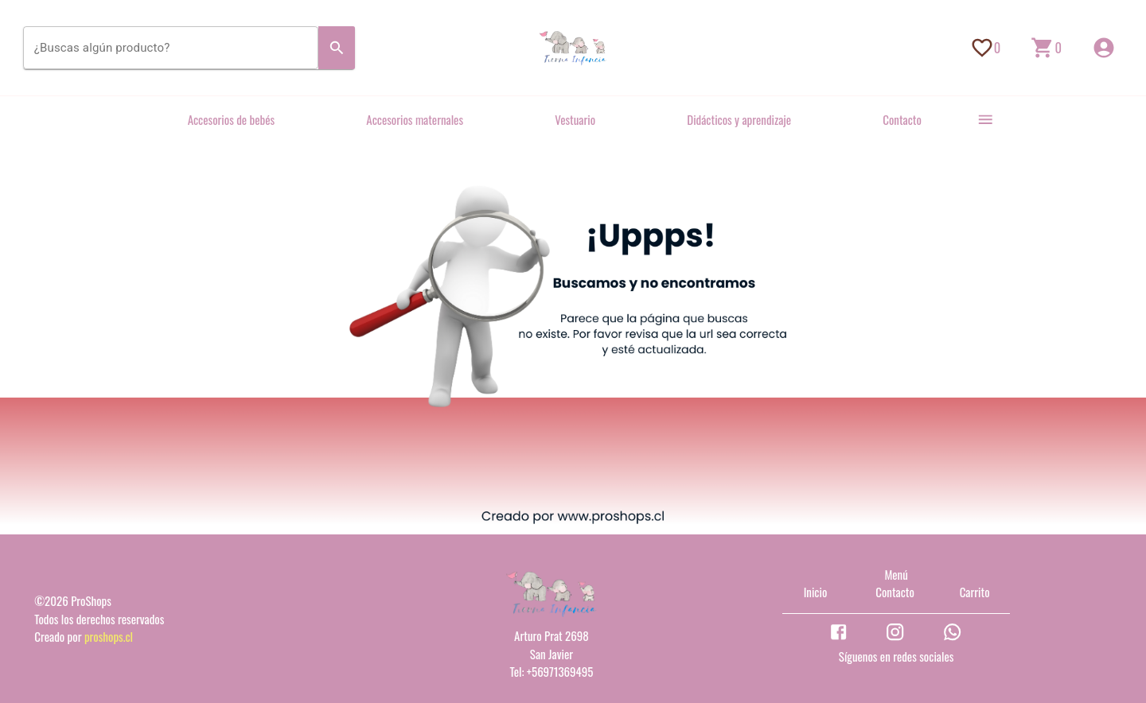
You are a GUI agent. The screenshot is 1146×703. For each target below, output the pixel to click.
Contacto (902, 119)
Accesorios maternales (414, 119)
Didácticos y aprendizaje (739, 119)
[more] (985, 119)
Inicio (816, 591)
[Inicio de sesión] (1104, 48)
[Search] (337, 48)
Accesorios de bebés (231, 119)
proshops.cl (108, 636)
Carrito (975, 591)
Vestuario (575, 119)
